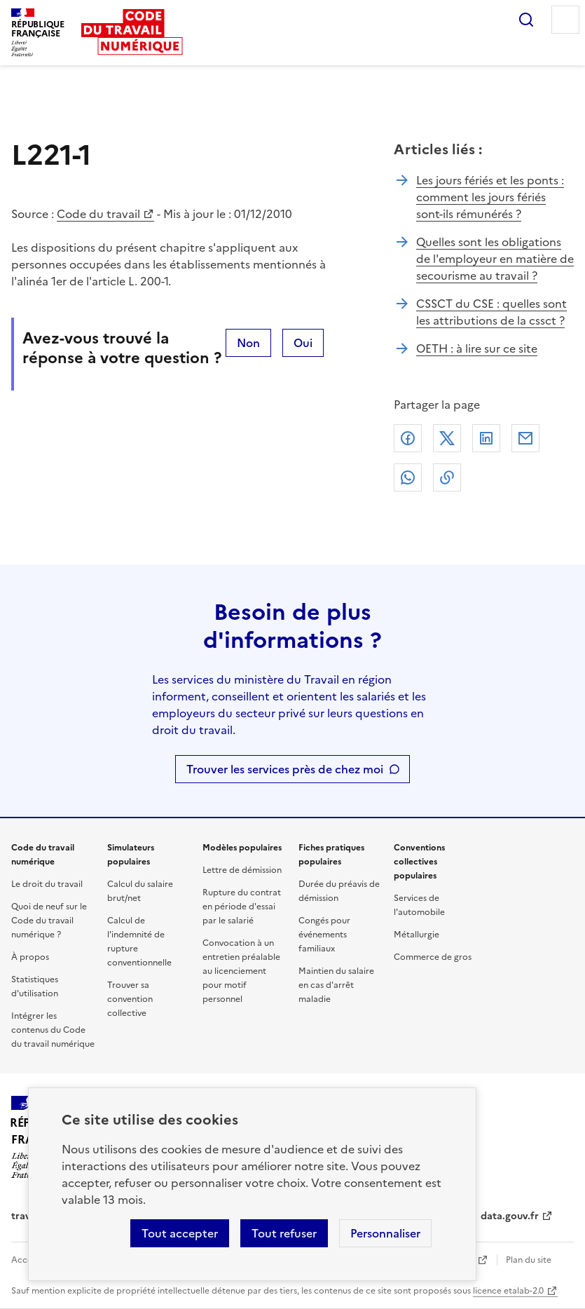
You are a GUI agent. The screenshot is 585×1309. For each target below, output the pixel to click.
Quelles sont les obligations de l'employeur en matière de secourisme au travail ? (495, 258)
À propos (30, 957)
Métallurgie (416, 934)
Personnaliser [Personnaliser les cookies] (385, 1233)
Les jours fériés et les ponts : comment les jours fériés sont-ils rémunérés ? (490, 197)
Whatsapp (408, 477)
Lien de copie (447, 477)
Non (248, 342)
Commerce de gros (433, 957)
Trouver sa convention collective (130, 999)
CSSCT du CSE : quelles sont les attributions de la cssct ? (491, 312)
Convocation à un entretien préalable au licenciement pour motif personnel (241, 971)
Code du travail (98, 213)
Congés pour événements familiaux (324, 934)
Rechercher (526, 20)
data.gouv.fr (510, 1216)
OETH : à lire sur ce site (476, 348)
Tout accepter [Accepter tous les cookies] (180, 1233)
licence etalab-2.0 (508, 1290)
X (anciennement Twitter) (447, 438)
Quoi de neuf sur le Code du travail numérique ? (49, 920)
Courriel (525, 438)
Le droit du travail (47, 884)
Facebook (408, 438)
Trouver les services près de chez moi (284, 769)
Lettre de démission (242, 870)
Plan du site (528, 1260)
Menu (565, 20)
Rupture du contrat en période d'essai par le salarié (241, 906)
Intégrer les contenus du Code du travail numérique (53, 1030)
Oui (303, 342)
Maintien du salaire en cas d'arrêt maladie (336, 985)
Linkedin (486, 438)
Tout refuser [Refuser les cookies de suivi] (284, 1233)
